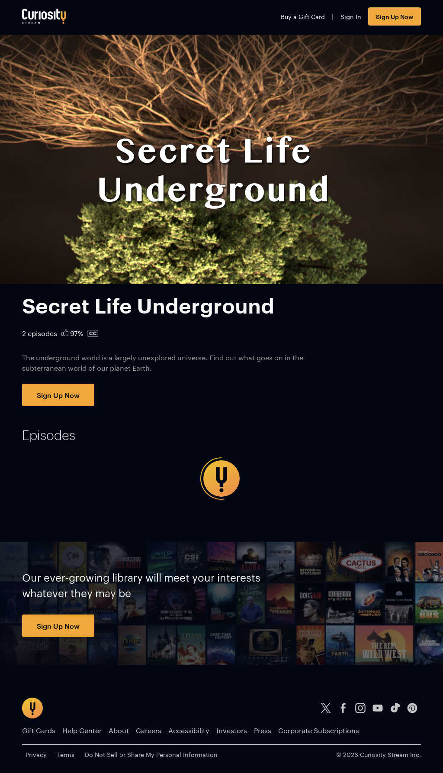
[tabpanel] (221, 478)
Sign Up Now (394, 16)
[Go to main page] (44, 16)
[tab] (48, 435)
